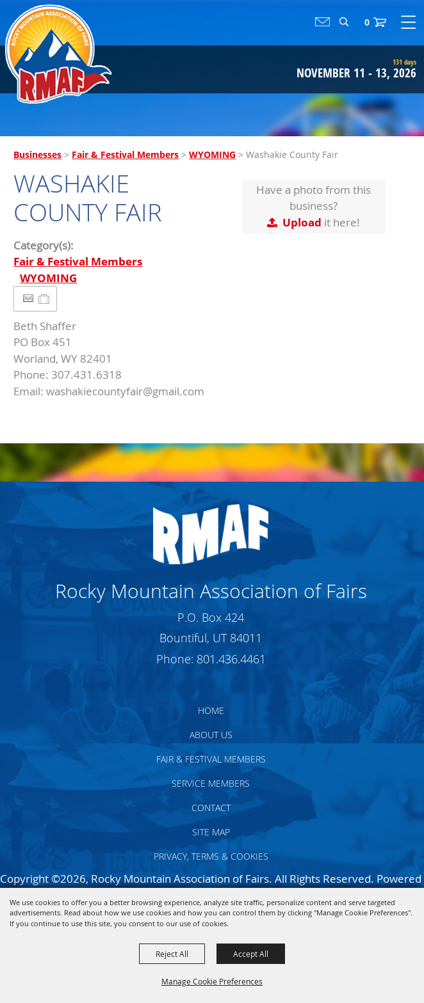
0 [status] (367, 22)
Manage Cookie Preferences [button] (212, 981)
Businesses (37, 154)
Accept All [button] (250, 954)
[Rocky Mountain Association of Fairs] (58, 54)
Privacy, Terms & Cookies (211, 856)
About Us (211, 735)
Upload (302, 222)
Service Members (211, 783)
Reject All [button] (172, 954)
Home (211, 710)
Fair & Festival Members (125, 154)
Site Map (211, 832)
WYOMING (212, 154)
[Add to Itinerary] (44, 298)
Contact (211, 808)
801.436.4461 (231, 659)
